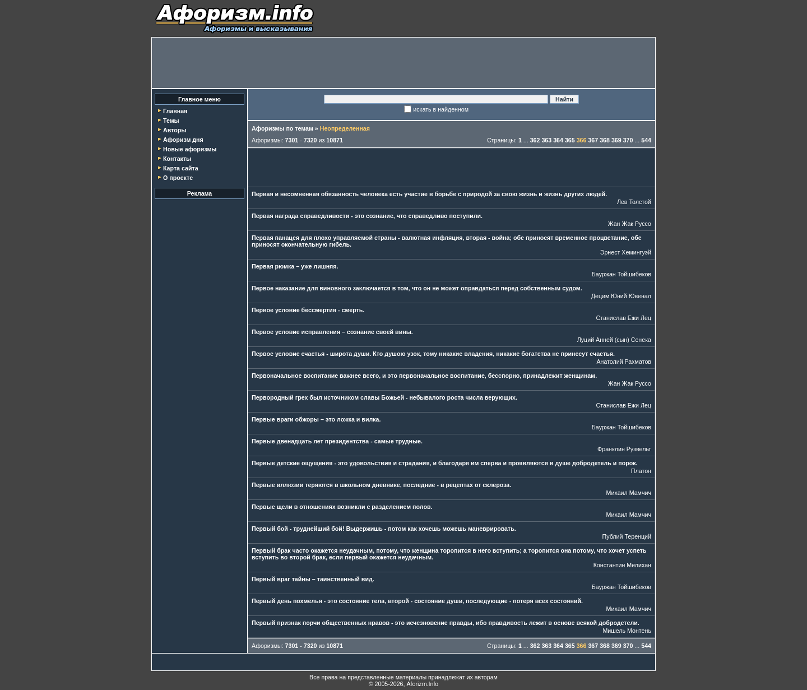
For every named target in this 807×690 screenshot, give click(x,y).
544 (646, 140)
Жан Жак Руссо (629, 223)
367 (593, 140)
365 (570, 140)
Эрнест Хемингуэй (625, 252)
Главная (175, 111)
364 (558, 140)
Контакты (177, 158)
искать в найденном (441, 109)
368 (605, 140)
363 (546, 140)
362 (535, 140)
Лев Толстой (634, 201)
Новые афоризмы (189, 149)
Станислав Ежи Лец (624, 317)
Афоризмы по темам (282, 128)
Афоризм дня (183, 139)
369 (616, 140)
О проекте (178, 177)
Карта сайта (180, 168)
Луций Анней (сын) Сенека (614, 339)
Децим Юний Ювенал (621, 296)
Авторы (174, 130)
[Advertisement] (403, 63)
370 (628, 140)
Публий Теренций (626, 536)
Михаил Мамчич (628, 492)
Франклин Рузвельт (624, 449)
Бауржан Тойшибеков (621, 274)
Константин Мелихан (622, 565)
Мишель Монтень (626, 630)
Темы (171, 120)
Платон (641, 470)
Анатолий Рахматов (623, 361)
